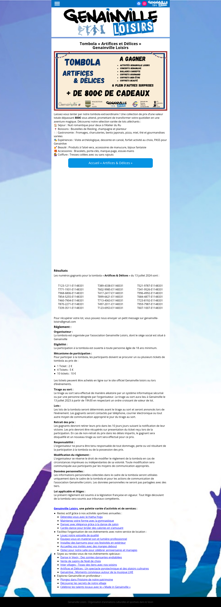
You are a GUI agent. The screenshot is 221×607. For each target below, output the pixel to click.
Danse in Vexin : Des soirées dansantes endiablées (91, 557)
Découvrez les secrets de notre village (83, 583)
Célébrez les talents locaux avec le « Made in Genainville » (95, 587)
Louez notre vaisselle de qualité (79, 535)
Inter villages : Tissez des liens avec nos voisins (88, 565)
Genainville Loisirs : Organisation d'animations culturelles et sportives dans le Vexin (110, 602)
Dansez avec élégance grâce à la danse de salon (89, 524)
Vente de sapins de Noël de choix (80, 561)
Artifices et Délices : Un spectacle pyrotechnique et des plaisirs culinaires (104, 568)
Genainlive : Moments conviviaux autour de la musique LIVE (96, 572)
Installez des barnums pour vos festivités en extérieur (93, 543)
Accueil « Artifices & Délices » (110, 163)
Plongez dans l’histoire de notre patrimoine (86, 579)
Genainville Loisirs (66, 508)
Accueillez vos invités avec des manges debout (88, 546)
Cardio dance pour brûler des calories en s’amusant (91, 528)
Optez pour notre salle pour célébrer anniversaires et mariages (98, 550)
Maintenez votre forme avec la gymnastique (87, 520)
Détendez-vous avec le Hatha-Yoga (81, 517)
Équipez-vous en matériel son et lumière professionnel (93, 539)
